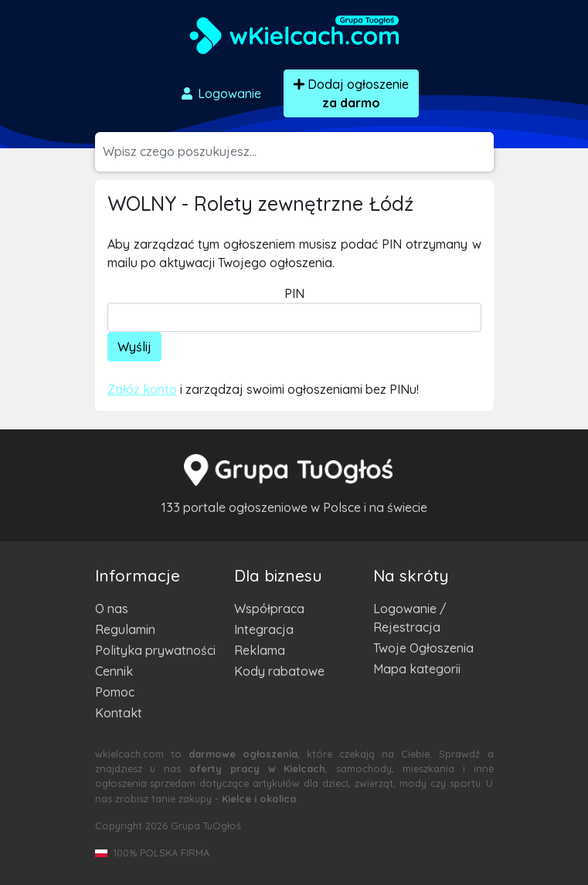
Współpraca (269, 608)
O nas (111, 608)
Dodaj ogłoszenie (351, 93)
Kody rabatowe (279, 671)
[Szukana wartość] (298, 151)
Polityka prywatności (155, 650)
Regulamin (125, 629)
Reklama (259, 650)
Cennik (114, 671)
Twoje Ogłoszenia (423, 648)
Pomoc (114, 692)
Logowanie (220, 93)
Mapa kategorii (417, 668)
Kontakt (118, 713)
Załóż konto (142, 389)
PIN (294, 293)
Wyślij (134, 346)
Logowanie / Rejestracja (410, 618)
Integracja (264, 629)
